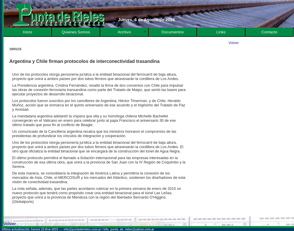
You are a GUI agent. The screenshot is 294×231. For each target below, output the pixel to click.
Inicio (27, 32)
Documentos (173, 32)
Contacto (269, 32)
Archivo (124, 32)
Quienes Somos (76, 32)
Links (221, 32)
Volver (233, 43)
